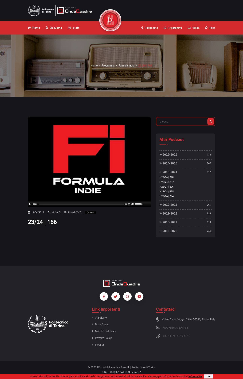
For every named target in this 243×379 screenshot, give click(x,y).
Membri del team (104, 331)
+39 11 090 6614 (173, 336)
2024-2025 (168, 163)
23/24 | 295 (166, 191)
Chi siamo (99, 317)
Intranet (98, 344)
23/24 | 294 (166, 196)
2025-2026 (168, 154)
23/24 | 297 (166, 182)
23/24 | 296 (166, 186)
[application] (89, 204)
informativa (195, 376)
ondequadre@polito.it (172, 327)
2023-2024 (168, 172)
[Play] (30, 204)
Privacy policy (102, 338)
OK (208, 376)
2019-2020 (168, 231)
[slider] (81, 204)
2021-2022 (168, 213)
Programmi (108, 65)
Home (94, 65)
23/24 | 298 (166, 177)
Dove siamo (100, 324)
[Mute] (132, 204)
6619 (187, 336)
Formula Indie (126, 65)
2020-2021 (168, 222)
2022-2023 (168, 204)
